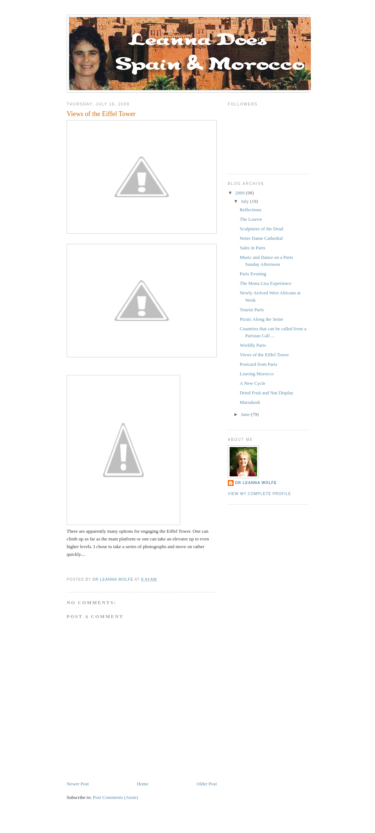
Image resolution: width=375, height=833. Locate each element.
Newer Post (78, 783)
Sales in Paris (252, 247)
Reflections (250, 209)
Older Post (207, 783)
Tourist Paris (252, 309)
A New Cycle (252, 383)
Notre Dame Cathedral (261, 238)
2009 (240, 193)
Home (143, 783)
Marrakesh (250, 402)
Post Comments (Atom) (115, 797)
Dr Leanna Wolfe (256, 483)
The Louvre (251, 219)
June (246, 414)
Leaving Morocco (257, 373)
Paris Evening (253, 273)
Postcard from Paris (258, 364)
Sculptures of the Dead (261, 228)
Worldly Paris (253, 345)
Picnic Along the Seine (261, 319)
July (245, 201)
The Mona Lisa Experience (265, 283)
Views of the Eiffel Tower (264, 354)
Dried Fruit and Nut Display (266, 392)
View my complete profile (259, 494)
